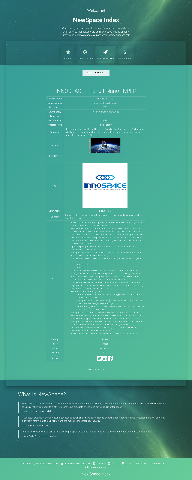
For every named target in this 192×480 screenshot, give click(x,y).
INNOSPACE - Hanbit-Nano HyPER (96, 91)
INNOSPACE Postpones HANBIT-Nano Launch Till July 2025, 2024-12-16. (105, 318)
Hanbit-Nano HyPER (105, 99)
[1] (105, 156)
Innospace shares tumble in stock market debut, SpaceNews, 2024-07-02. (105, 312)
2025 (105, 107)
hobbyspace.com (41, 425)
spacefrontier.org (51, 436)
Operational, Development (105, 103)
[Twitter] (99, 359)
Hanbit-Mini (82, 267)
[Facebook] (110, 359)
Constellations (85, 53)
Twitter (113, 463)
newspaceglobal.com (46, 411)
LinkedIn (99, 463)
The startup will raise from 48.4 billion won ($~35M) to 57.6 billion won (110, 294)
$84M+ (105, 339)
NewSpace (68, 53)
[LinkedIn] (104, 359)
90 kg (105, 120)
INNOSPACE (105, 211)
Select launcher (96, 73)
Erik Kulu (40, 463)
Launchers (105, 53)
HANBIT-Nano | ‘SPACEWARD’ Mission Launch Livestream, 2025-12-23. (104, 333)
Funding (125, 53)
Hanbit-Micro (83, 264)
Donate (127, 463)
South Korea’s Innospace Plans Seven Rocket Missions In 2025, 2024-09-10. (107, 315)
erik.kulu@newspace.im (75, 463)
